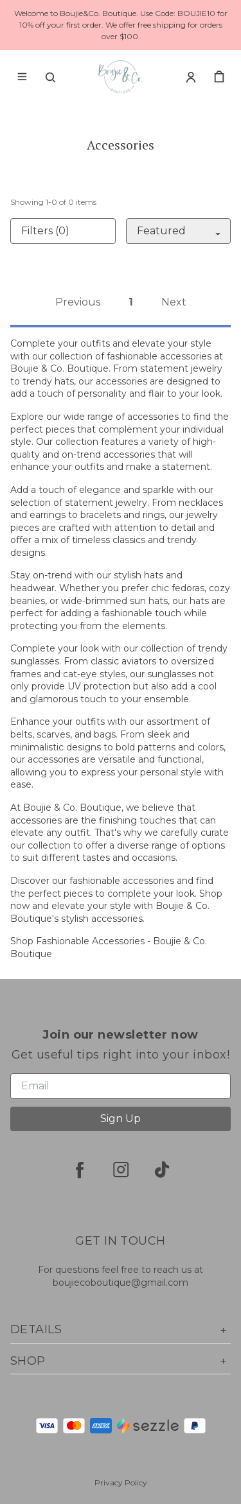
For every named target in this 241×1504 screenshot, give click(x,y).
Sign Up (120, 1118)
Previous (77, 302)
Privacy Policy (120, 1482)
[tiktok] (162, 1169)
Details (120, 1329)
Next (173, 302)
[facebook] (79, 1169)
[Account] (190, 77)
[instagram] (120, 1169)
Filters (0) (45, 231)
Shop (120, 1361)
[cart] (219, 77)
